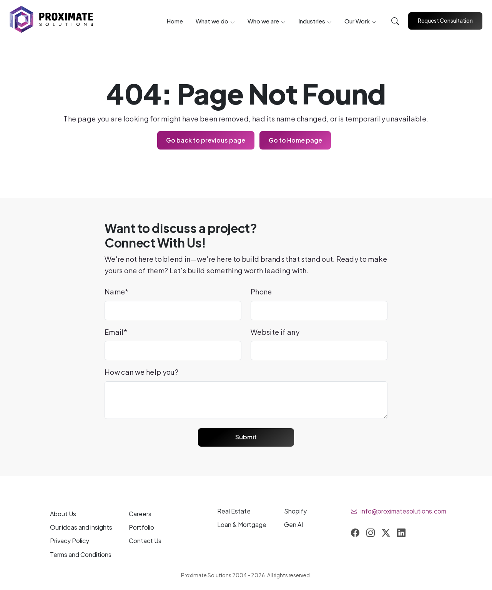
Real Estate (234, 512)
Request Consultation (445, 20)
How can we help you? (141, 372)
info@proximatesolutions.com (403, 512)
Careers (140, 514)
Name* (117, 292)
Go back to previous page (205, 140)
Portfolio (141, 528)
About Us (63, 514)
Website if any (275, 331)
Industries (311, 21)
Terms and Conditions (80, 555)
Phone (261, 292)
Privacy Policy (69, 541)
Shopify (295, 512)
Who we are (263, 21)
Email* (116, 331)
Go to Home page (295, 140)
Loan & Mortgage (241, 525)
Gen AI (293, 525)
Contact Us (145, 541)
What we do (212, 21)
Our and (81, 528)
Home (174, 21)
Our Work (357, 21)
